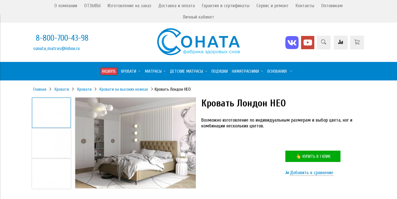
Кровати (62, 89)
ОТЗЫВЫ (92, 6)
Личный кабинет (198, 17)
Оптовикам (332, 6)
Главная (39, 89)
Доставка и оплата (176, 6)
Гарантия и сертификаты (226, 6)
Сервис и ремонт (272, 6)
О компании (65, 6)
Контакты (305, 6)
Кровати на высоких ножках (124, 89)
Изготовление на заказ (129, 6)
